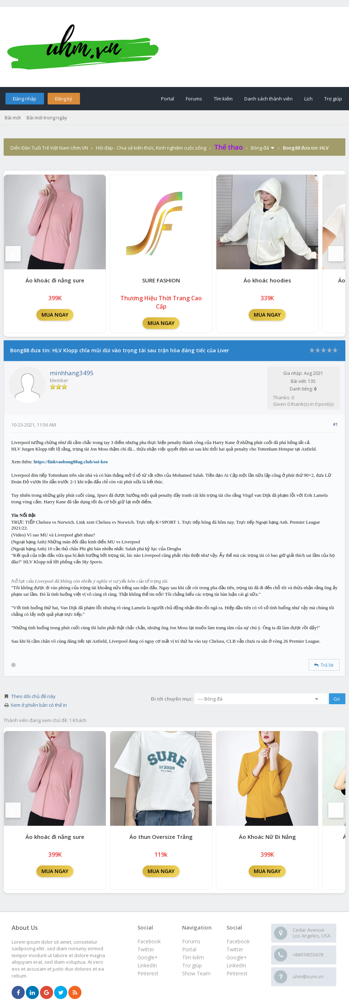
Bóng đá (260, 147)
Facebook (238, 941)
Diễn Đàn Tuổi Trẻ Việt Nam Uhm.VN (49, 147)
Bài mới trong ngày (47, 117)
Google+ (236, 957)
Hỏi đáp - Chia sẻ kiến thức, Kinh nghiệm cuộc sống (151, 147)
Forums (194, 98)
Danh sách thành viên (268, 98)
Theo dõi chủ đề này (33, 696)
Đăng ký (63, 98)
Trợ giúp (333, 98)
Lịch (308, 98)
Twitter (234, 949)
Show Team (196, 973)
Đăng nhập (24, 98)
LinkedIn (236, 965)
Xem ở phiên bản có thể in (39, 705)
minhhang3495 (72, 373)
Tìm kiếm (223, 98)
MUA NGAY (54, 314)
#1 (335, 424)
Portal (167, 98)
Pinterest (237, 973)
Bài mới (13, 117)
